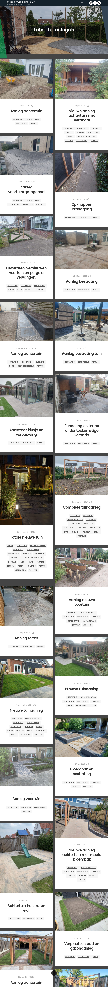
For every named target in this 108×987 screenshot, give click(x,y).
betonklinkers (33, 119)
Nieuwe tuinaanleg (81, 689)
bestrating (18, 119)
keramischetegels (26, 366)
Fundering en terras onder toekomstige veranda (82, 431)
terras (33, 123)
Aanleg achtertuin (26, 111)
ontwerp (80, 133)
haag (19, 290)
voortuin (40, 204)
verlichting (81, 141)
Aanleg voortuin (26, 798)
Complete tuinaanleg (82, 507)
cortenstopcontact (34, 558)
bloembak (40, 362)
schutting (31, 566)
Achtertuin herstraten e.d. (26, 908)
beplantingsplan (38, 546)
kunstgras (81, 705)
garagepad (28, 204)
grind (95, 218)
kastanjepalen (89, 621)
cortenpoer (39, 554)
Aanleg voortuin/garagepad (26, 189)
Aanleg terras (26, 638)
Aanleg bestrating (82, 281)
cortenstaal (15, 558)
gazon (22, 562)
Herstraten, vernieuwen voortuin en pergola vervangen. (26, 273)
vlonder (94, 141)
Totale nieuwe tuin (26, 537)
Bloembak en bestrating (81, 771)
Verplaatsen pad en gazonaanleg (81, 946)
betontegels (21, 123)
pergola (28, 290)
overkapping (93, 133)
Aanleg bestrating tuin (82, 353)
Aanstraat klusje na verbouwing (26, 432)
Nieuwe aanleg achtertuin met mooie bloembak (81, 855)
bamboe (10, 546)
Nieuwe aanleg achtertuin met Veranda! (81, 116)
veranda (69, 141)
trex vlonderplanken (86, 137)
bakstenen (75, 516)
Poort (20, 566)
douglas (69, 133)
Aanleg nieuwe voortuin (82, 602)
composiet (95, 129)
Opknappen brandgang (81, 207)
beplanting (13, 286)
